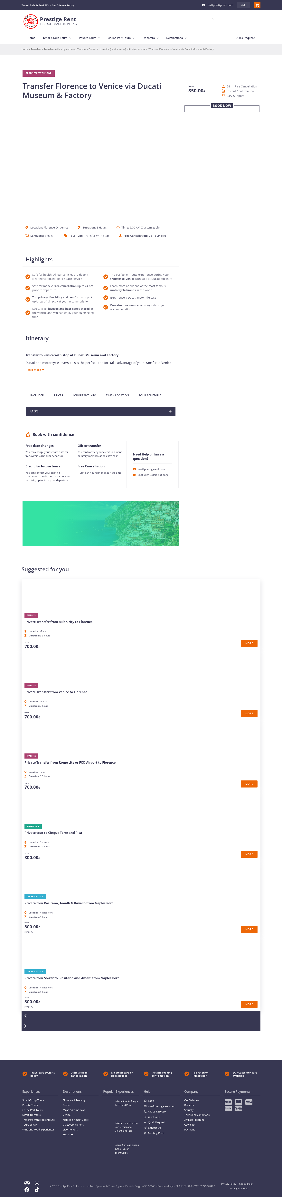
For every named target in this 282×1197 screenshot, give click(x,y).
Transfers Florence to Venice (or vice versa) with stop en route (112, 49)
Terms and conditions (197, 1115)
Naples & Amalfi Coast (76, 1120)
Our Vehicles (191, 1100)
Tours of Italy (30, 1124)
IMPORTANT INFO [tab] (84, 395)
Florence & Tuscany (74, 1100)
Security (189, 1110)
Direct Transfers (31, 1115)
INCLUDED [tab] (37, 395)
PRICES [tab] (58, 395)
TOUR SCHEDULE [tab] (150, 395)
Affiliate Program (194, 1120)
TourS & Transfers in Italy (58, 24)
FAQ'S (34, 411)
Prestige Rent (58, 19)
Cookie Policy (246, 1183)
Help (243, 5)
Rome (66, 1105)
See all (68, 1134)
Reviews (189, 1105)
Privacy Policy (228, 1183)
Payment (189, 1129)
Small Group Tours (33, 1100)
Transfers (36, 49)
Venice (66, 1115)
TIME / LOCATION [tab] (117, 395)
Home (25, 49)
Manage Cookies (239, 1188)
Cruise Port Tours (32, 1110)
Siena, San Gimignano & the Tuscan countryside (127, 1148)
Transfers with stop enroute (59, 49)
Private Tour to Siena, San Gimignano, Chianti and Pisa (126, 1126)
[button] (100, 411)
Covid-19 (189, 1124)
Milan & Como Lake (74, 1110)
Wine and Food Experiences (38, 1129)
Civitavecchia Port (73, 1124)
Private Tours (30, 1105)
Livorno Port (70, 1129)
